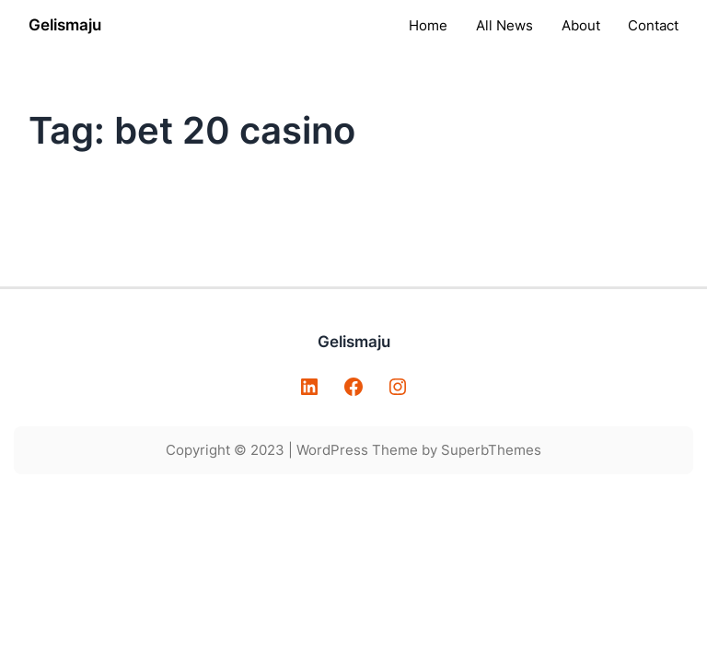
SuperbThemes (491, 450)
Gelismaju (65, 25)
